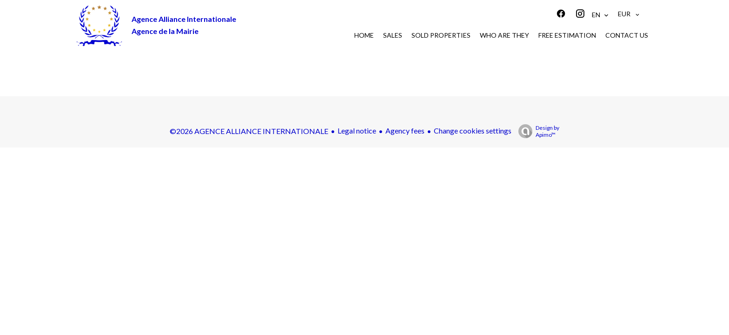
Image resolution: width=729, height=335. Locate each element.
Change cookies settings (472, 130)
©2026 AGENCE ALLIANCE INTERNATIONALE (249, 131)
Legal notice (357, 130)
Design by (536, 131)
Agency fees (404, 130)
